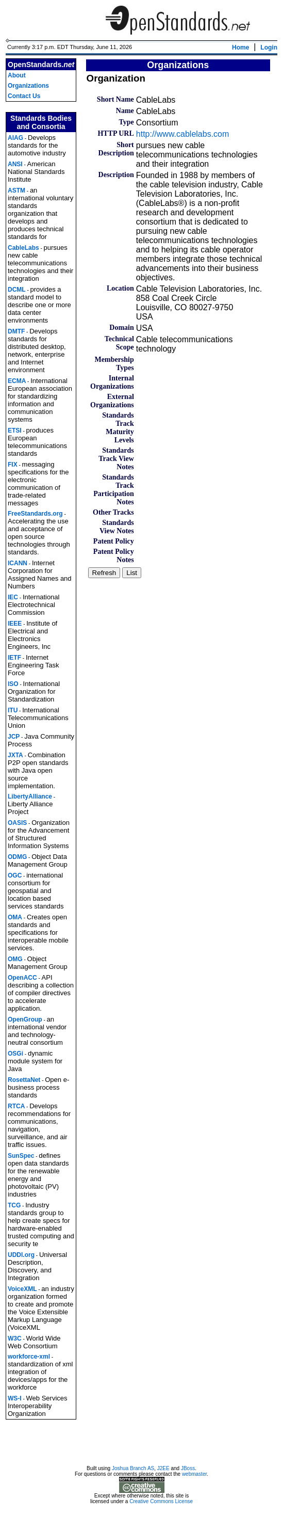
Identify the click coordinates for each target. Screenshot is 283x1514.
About (17, 75)
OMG (15, 959)
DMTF (16, 331)
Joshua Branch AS (133, 1470)
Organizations (28, 85)
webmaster (194, 1475)
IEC (13, 597)
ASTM (16, 190)
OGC (15, 875)
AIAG (15, 137)
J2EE (163, 1470)
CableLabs (23, 247)
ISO (13, 684)
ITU (13, 710)
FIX (13, 464)
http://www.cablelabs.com (182, 134)
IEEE (15, 623)
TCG (14, 1205)
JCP (14, 736)
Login (268, 47)
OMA (15, 917)
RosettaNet (24, 1079)
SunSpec (21, 1155)
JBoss (188, 1470)
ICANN (17, 563)
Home (240, 47)
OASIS (17, 822)
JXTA (15, 755)
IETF (14, 657)
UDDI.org (21, 1254)
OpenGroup (25, 1019)
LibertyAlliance (30, 796)
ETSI (15, 430)
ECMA (17, 381)
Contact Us (24, 96)
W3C (15, 1338)
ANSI (15, 164)
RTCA (16, 1106)
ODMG (17, 856)
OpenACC (22, 977)
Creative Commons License (161, 1503)
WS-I (15, 1398)
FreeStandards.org (35, 513)
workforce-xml (29, 1356)
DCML (17, 289)
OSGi (15, 1053)
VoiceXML (22, 1289)
